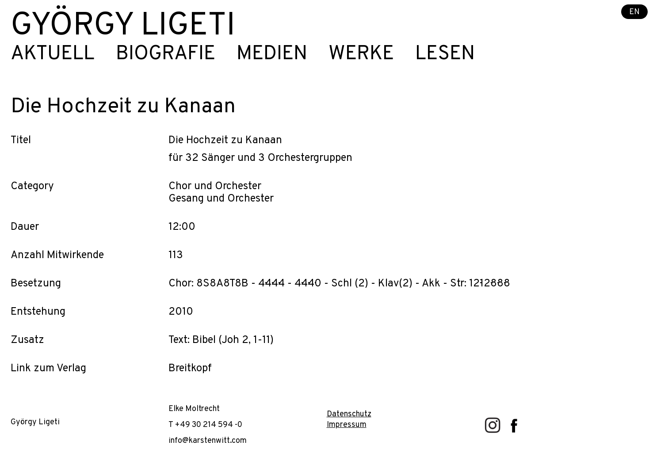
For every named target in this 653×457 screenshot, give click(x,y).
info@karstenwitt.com (207, 441)
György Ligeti (123, 26)
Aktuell (53, 54)
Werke (361, 54)
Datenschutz (349, 414)
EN (634, 12)
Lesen (445, 54)
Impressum (347, 425)
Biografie (165, 54)
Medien (272, 54)
